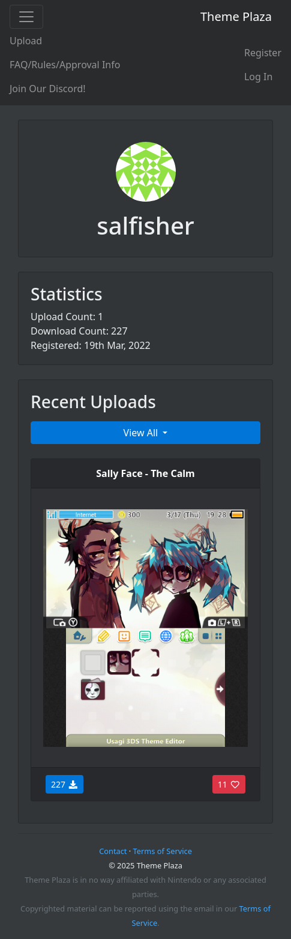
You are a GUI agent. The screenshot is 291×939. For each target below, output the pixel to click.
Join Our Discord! (48, 88)
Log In (258, 76)
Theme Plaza (236, 16)
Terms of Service (162, 851)
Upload (26, 40)
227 (64, 784)
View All (142, 432)
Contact (113, 851)
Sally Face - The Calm (145, 473)
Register (262, 52)
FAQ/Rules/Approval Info (65, 64)
